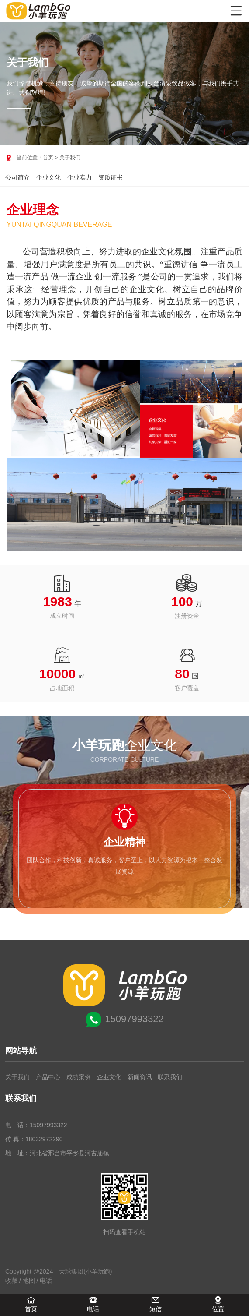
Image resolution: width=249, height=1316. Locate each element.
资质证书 (110, 177)
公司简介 (17, 177)
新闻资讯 (140, 1076)
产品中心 (48, 1076)
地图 (29, 1280)
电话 (46, 1280)
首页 (48, 158)
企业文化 (48, 177)
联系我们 (170, 1076)
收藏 (11, 1280)
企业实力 (79, 177)
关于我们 (17, 1076)
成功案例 (78, 1076)
